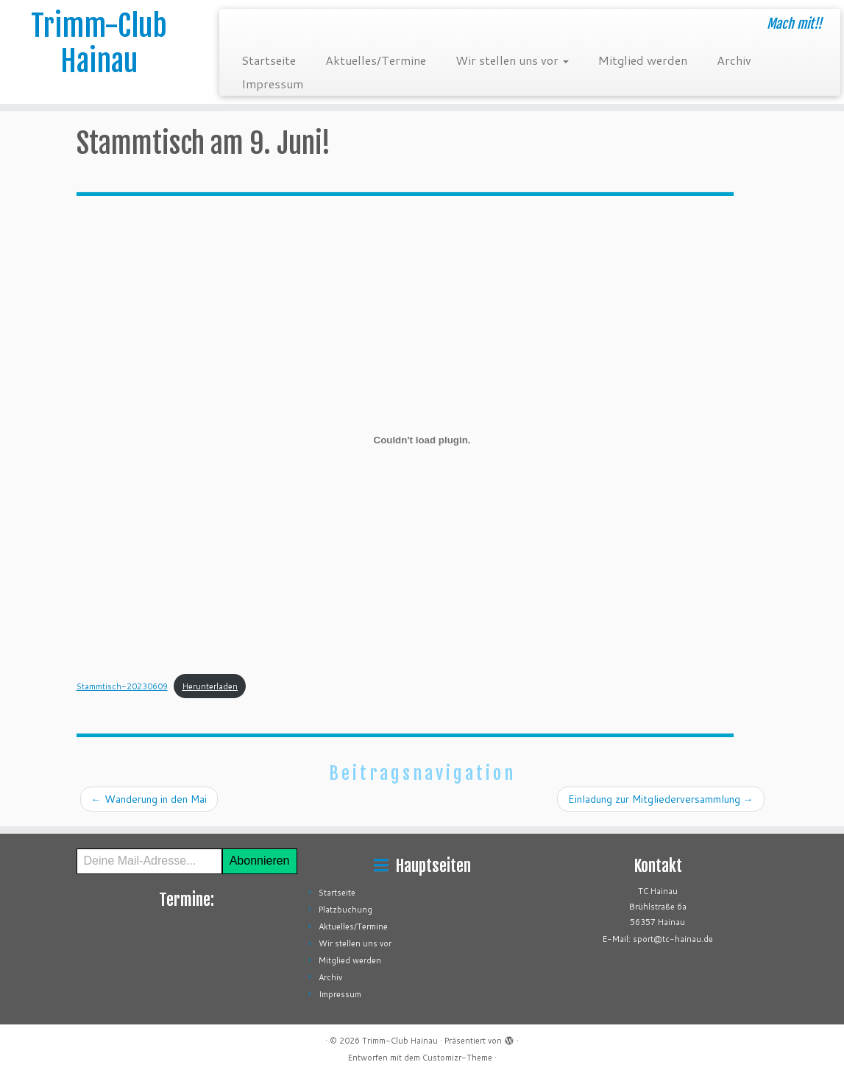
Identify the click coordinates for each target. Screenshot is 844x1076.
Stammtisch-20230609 (122, 686)
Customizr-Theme (457, 1057)
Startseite (268, 60)
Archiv (734, 60)
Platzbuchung (345, 909)
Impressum (272, 83)
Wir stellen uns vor (512, 60)
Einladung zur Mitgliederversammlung (660, 799)
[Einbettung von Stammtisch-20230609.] (422, 440)
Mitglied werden (642, 60)
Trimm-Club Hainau (99, 43)
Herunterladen (210, 686)
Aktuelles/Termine (375, 60)
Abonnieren (260, 860)
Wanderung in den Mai (149, 799)
